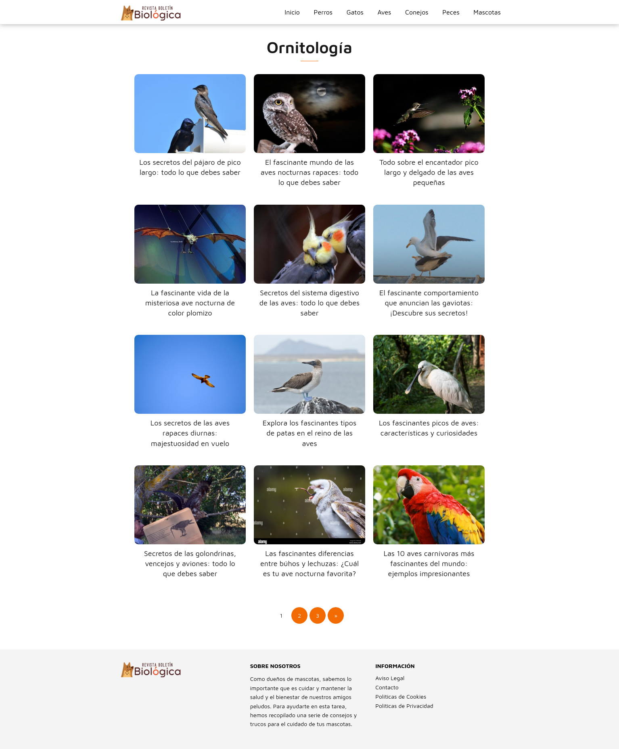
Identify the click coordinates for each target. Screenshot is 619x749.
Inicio (292, 12)
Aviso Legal (389, 677)
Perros (323, 12)
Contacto (386, 687)
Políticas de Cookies (400, 696)
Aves (384, 12)
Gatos (355, 12)
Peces (450, 12)
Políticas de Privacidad (404, 705)
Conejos (417, 12)
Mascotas (487, 12)
